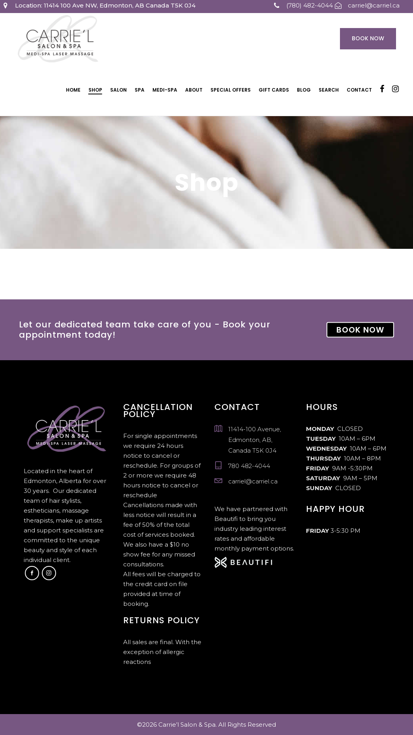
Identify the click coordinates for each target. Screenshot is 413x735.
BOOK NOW (360, 329)
